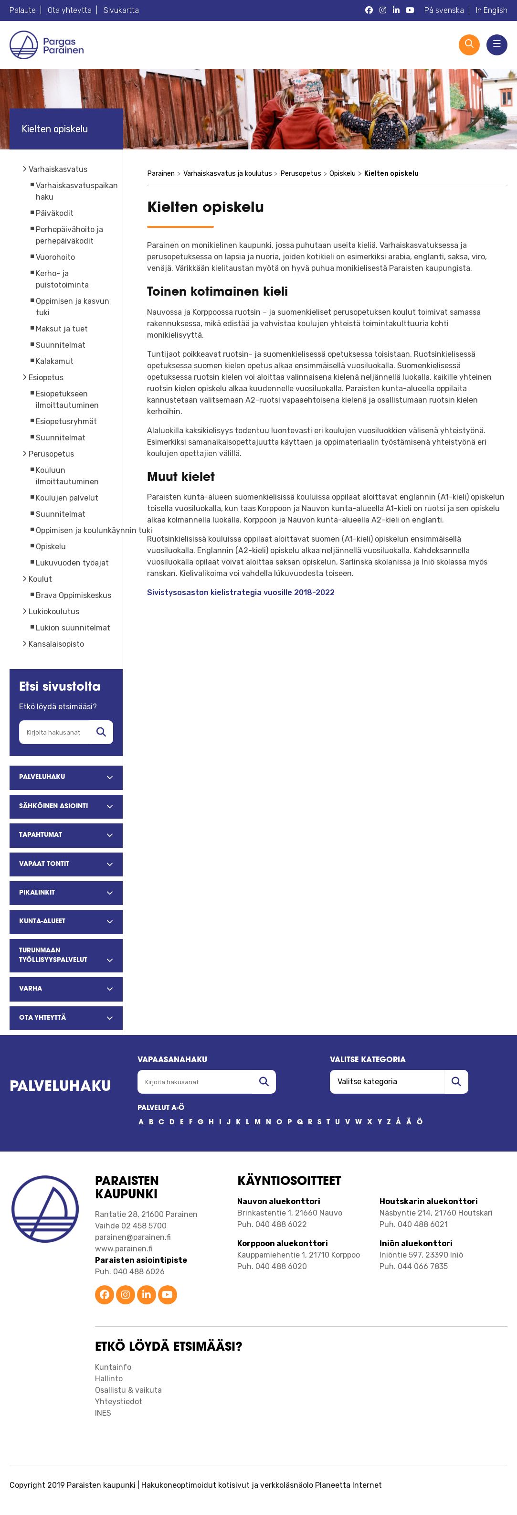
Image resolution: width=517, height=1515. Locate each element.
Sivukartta (121, 10)
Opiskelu (51, 546)
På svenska (444, 10)
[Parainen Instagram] (383, 10)
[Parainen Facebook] (369, 10)
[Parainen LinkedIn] (396, 10)
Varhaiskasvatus (58, 169)
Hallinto (109, 1378)
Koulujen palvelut (67, 497)
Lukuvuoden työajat (72, 562)
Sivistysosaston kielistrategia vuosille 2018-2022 (241, 592)
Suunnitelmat (60, 345)
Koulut (40, 579)
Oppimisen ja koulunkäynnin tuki (94, 530)
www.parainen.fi (124, 1248)
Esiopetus (46, 377)
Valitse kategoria (368, 1060)
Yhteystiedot (118, 1401)
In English (491, 10)
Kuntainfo (113, 1367)
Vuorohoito (55, 257)
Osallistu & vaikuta (128, 1390)
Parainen (161, 174)
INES (103, 1413)
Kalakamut (55, 361)
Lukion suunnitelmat (73, 627)
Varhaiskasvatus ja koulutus (227, 174)
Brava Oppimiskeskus (73, 595)
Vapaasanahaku (172, 1060)
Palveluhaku (60, 1087)
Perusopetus (51, 454)
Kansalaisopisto (56, 644)
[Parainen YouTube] (410, 10)
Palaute (23, 10)
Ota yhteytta (70, 10)
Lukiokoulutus (54, 611)
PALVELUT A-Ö (160, 1108)
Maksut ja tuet (62, 328)
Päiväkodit (55, 213)
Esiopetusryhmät (66, 421)
